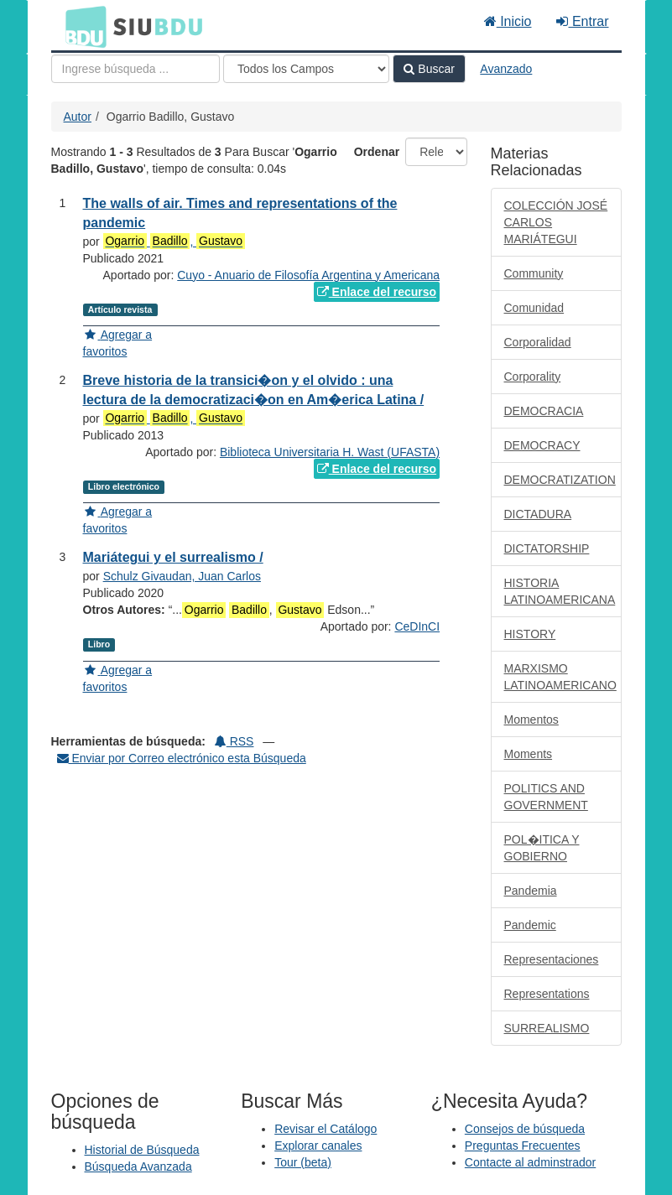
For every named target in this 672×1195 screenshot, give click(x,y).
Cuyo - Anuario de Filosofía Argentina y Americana (308, 275)
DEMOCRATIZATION (560, 479)
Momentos (531, 719)
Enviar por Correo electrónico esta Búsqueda (181, 758)
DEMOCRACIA (544, 411)
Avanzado (506, 68)
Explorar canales (318, 1145)
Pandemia (530, 890)
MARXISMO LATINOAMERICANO (560, 677)
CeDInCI (417, 626)
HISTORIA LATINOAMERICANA (560, 591)
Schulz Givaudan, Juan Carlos (182, 576)
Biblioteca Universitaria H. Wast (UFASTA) (330, 452)
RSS (234, 741)
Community (534, 273)
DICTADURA (538, 514)
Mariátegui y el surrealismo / (173, 557)
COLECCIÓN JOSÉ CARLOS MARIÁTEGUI (556, 222)
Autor (77, 116)
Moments (528, 754)
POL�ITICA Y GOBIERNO (542, 848)
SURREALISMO (547, 1028)
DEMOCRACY (542, 445)
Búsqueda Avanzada (138, 1166)
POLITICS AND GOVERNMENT (546, 797)
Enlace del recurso (376, 292)
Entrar (582, 21)
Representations (547, 993)
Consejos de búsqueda (525, 1128)
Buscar (429, 68)
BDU (81, 26)
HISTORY (530, 634)
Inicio (508, 21)
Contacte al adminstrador (530, 1162)
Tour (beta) (302, 1162)
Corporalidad (537, 342)
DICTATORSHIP (547, 548)
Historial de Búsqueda (142, 1149)
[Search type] (306, 69)
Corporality (532, 376)
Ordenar (376, 151)
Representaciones (551, 959)
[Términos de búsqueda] (135, 69)
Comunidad (534, 307)
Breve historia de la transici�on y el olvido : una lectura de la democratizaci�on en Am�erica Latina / (254, 390)
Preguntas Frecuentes (523, 1145)
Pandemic (530, 925)
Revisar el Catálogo (325, 1128)
